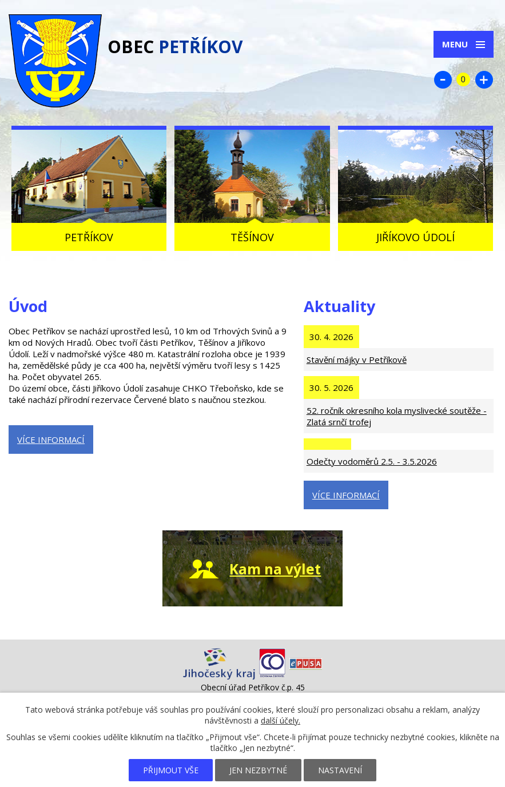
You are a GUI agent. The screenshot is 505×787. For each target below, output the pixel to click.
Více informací (51, 439)
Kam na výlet (275, 569)
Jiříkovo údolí (415, 237)
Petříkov (89, 237)
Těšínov (252, 237)
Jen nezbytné (258, 770)
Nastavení (340, 770)
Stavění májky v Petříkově (357, 359)
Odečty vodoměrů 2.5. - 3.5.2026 (372, 461)
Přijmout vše (170, 770)
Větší (484, 79)
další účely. (280, 720)
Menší (443, 79)
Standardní (463, 79)
